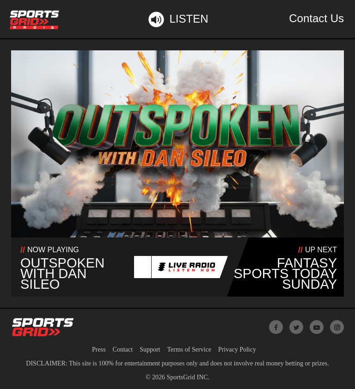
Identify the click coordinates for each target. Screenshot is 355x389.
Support (150, 349)
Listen (177, 19)
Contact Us (316, 18)
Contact (123, 349)
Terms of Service (189, 349)
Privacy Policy (237, 349)
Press (99, 349)
